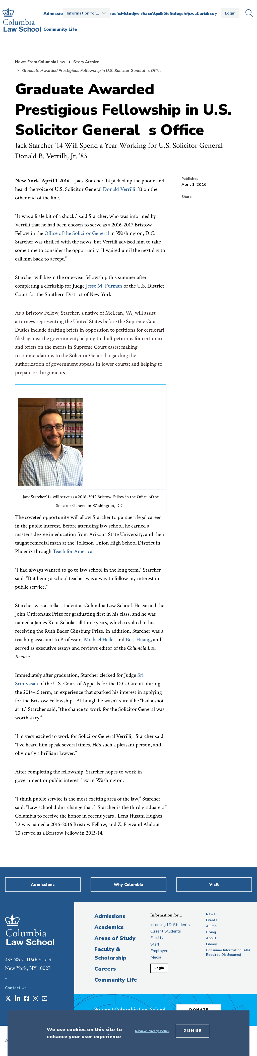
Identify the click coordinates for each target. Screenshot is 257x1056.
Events (139, 13)
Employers (159, 951)
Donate (199, 1009)
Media (155, 957)
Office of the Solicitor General (76, 233)
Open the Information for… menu (86, 13)
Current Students (165, 931)
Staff (154, 944)
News (122, 13)
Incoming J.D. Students (170, 925)
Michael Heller (99, 639)
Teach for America (72, 551)
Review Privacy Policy (152, 1031)
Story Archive (86, 62)
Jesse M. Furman (104, 286)
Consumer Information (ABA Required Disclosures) (228, 952)
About (192, 13)
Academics (108, 927)
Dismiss (192, 1030)
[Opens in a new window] (8, 999)
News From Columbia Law (40, 62)
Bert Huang (138, 639)
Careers (105, 969)
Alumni (158, 13)
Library (210, 13)
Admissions (109, 916)
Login (230, 13)
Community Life (115, 980)
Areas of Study (115, 938)
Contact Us (16, 988)
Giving (175, 13)
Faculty (156, 938)
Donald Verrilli (119, 189)
